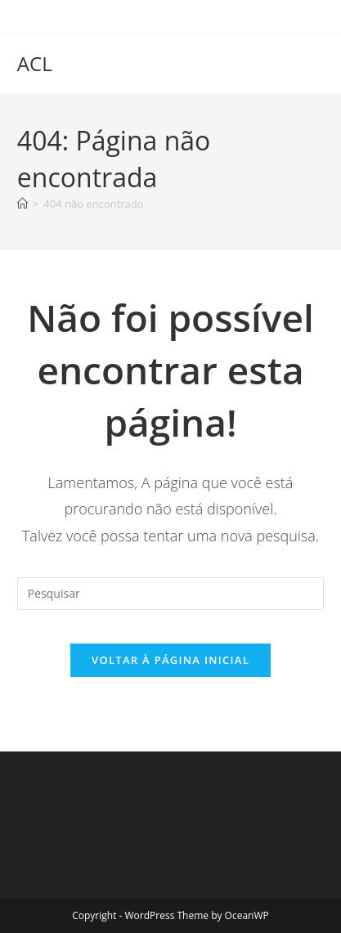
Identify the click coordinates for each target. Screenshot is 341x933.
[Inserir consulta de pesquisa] (170, 593)
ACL (34, 63)
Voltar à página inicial (170, 660)
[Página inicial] (22, 203)
